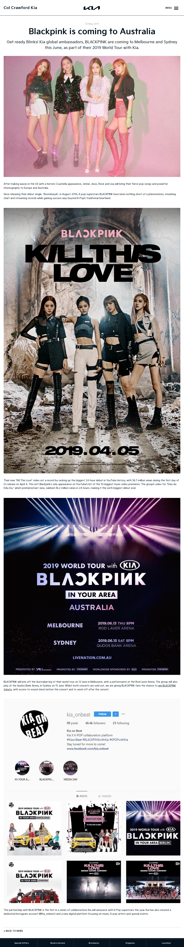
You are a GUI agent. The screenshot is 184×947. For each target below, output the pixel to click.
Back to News (14, 931)
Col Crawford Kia (20, 8)
